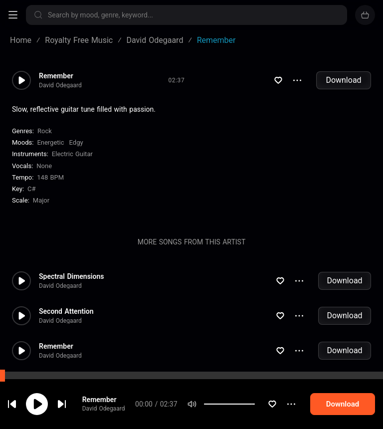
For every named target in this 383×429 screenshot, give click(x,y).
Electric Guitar (72, 154)
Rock (44, 131)
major (41, 200)
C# (31, 189)
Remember (99, 400)
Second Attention (66, 311)
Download (343, 80)
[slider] (254, 405)
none (44, 166)
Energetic (50, 142)
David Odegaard (103, 409)
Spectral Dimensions (71, 276)
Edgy (76, 142)
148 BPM (50, 177)
